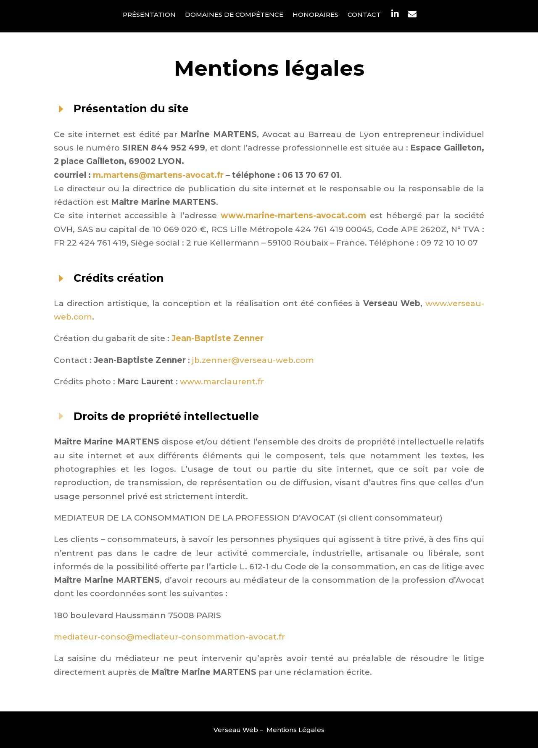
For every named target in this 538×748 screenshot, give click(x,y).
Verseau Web (236, 730)
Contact (364, 15)
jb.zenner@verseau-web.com (253, 360)
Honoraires (315, 15)
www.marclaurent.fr (222, 381)
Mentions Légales (295, 730)
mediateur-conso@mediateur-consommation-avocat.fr (169, 637)
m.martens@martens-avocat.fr (157, 175)
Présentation (149, 15)
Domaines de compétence (234, 15)
